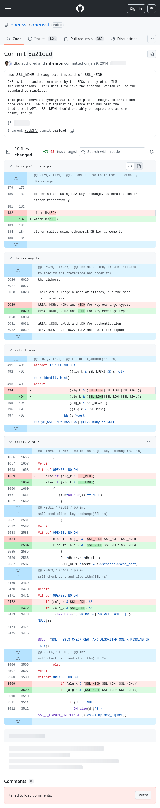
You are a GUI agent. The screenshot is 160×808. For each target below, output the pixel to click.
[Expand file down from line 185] (15, 244)
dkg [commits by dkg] (17, 63)
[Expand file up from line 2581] (18, 514)
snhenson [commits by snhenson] (54, 63)
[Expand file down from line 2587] (18, 570)
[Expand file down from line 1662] (18, 508)
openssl (18, 24)
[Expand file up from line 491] (15, 359)
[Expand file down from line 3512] (18, 721)
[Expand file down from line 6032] (18, 336)
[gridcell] (80, 178)
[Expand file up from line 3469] (18, 577)
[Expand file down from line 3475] (18, 652)
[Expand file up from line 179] (15, 178)
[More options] (149, 166)
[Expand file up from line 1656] (18, 451)
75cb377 (31, 131)
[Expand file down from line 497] (15, 428)
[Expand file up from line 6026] (18, 270)
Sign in (136, 8)
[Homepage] (80, 8)
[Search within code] (109, 152)
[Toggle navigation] (8, 8)
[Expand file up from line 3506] (18, 659)
